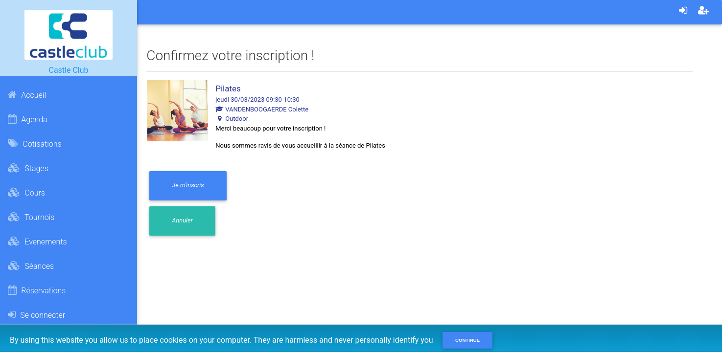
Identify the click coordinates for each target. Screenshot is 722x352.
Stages (28, 168)
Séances (31, 266)
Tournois (31, 217)
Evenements (37, 241)
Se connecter (36, 315)
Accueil (27, 95)
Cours (26, 193)
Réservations (37, 290)
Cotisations (34, 144)
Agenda (27, 119)
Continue (467, 340)
